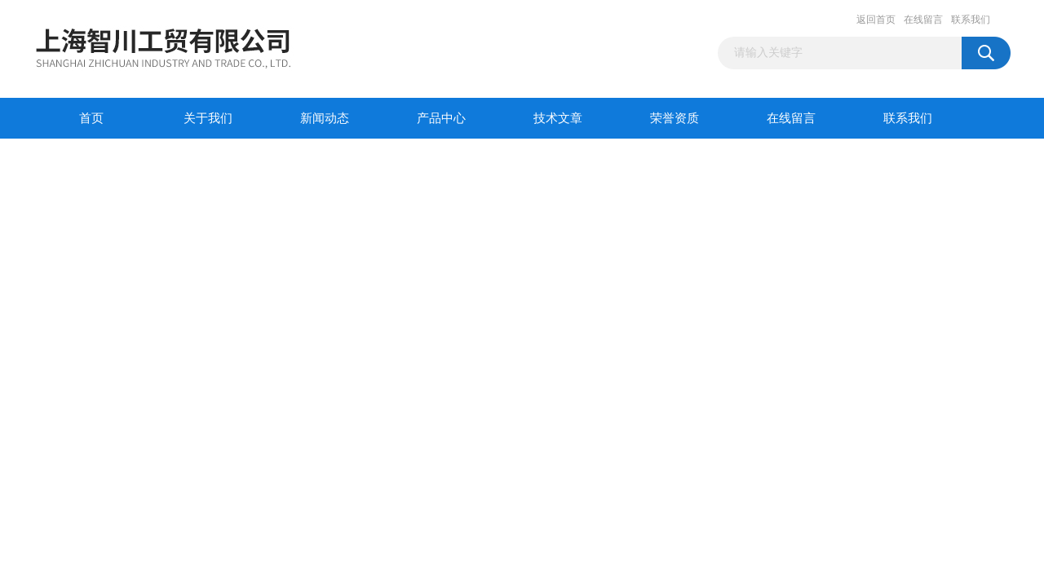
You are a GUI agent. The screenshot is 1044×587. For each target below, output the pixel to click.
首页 (91, 118)
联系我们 (970, 19)
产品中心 (441, 118)
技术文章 (557, 118)
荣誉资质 (674, 118)
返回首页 (876, 19)
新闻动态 (324, 118)
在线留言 (923, 19)
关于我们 (208, 118)
